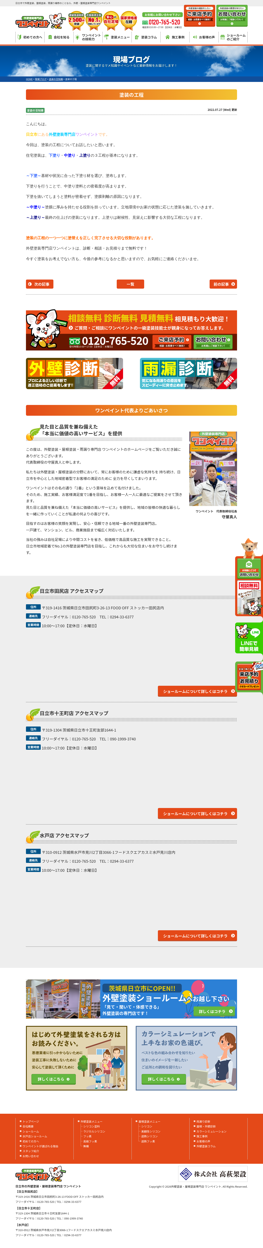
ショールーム (31, 1131)
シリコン (146, 1126)
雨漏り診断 (203, 1121)
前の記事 (221, 284)
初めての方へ (30, 37)
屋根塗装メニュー (149, 1121)
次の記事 (41, 284)
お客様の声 (204, 37)
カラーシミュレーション (211, 1131)
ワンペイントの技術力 (88, 37)
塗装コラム (146, 37)
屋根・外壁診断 (206, 1126)
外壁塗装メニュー (92, 1121)
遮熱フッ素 (148, 1141)
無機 (86, 1146)
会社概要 (28, 1126)
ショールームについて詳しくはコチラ (195, 691)
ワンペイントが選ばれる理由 (40, 1146)
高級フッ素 (90, 1141)
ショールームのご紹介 (233, 37)
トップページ (31, 1121)
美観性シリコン (150, 1131)
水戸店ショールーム (35, 1136)
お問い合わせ (31, 1156)
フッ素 (87, 1136)
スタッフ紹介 (31, 1151)
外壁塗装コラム (206, 1146)
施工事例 (174, 37)
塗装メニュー (117, 37)
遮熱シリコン (149, 1136)
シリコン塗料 (91, 1126)
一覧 (130, 284)
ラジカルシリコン (94, 1131)
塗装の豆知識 (35, 110)
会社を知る (59, 37)
